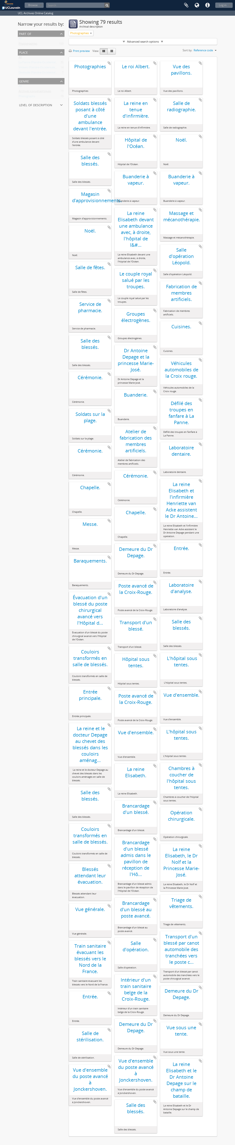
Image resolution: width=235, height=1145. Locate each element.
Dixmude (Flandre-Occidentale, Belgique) (44, 73)
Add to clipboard (109, 63)
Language (197, 5)
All (20, 39)
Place (23, 52)
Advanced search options (143, 41)
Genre (24, 81)
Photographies (28, 44)
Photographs (27, 97)
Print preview (79, 51)
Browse (33, 5)
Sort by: (187, 50)
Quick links (207, 5)
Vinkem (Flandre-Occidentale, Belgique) (43, 68)
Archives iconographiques (35, 92)
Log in (223, 5)
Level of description (35, 104)
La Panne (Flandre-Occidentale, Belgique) (44, 63)
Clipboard (186, 5)
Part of (25, 33)
